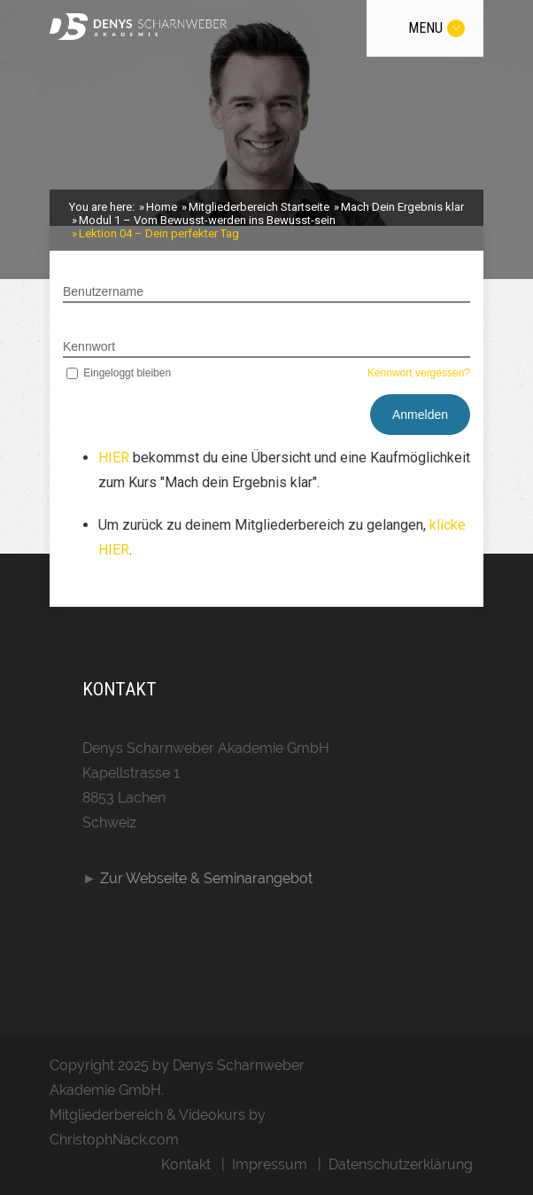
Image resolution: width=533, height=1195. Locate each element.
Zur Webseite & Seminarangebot (206, 878)
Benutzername (103, 291)
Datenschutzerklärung (400, 1164)
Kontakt (186, 1164)
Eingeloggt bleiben (117, 373)
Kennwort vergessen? (418, 373)
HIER (115, 457)
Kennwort (89, 346)
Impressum (269, 1164)
